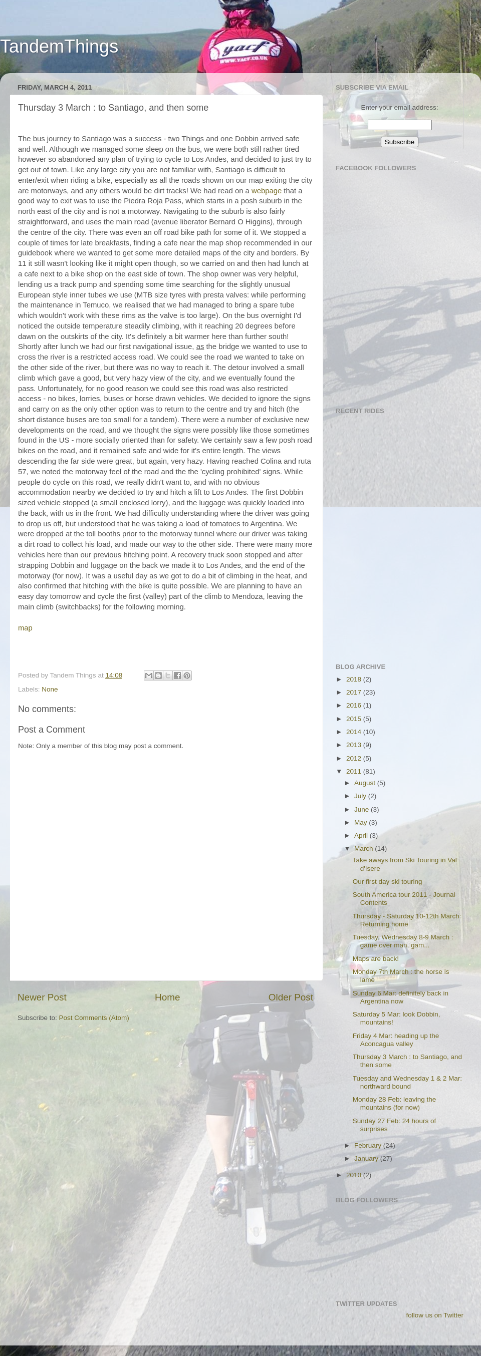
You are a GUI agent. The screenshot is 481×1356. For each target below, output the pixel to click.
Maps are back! (376, 958)
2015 (354, 719)
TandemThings (59, 46)
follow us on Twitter (434, 1315)
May (361, 822)
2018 (354, 679)
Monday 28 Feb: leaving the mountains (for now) (394, 1103)
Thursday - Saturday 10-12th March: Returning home (407, 920)
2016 (354, 705)
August (365, 783)
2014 (354, 732)
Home (167, 997)
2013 (354, 745)
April (362, 835)
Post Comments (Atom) (94, 1018)
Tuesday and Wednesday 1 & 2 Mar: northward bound (407, 1082)
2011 (354, 771)
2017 (354, 692)
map (25, 628)
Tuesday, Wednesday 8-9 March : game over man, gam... (403, 941)
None (50, 689)
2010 (354, 1175)
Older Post (291, 997)
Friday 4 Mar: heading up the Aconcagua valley (396, 1040)
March (364, 848)
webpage (267, 191)
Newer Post (42, 997)
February (368, 1145)
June (362, 809)
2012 (354, 758)
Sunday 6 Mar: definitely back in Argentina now (400, 997)
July (361, 796)
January (367, 1158)
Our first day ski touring (387, 881)
